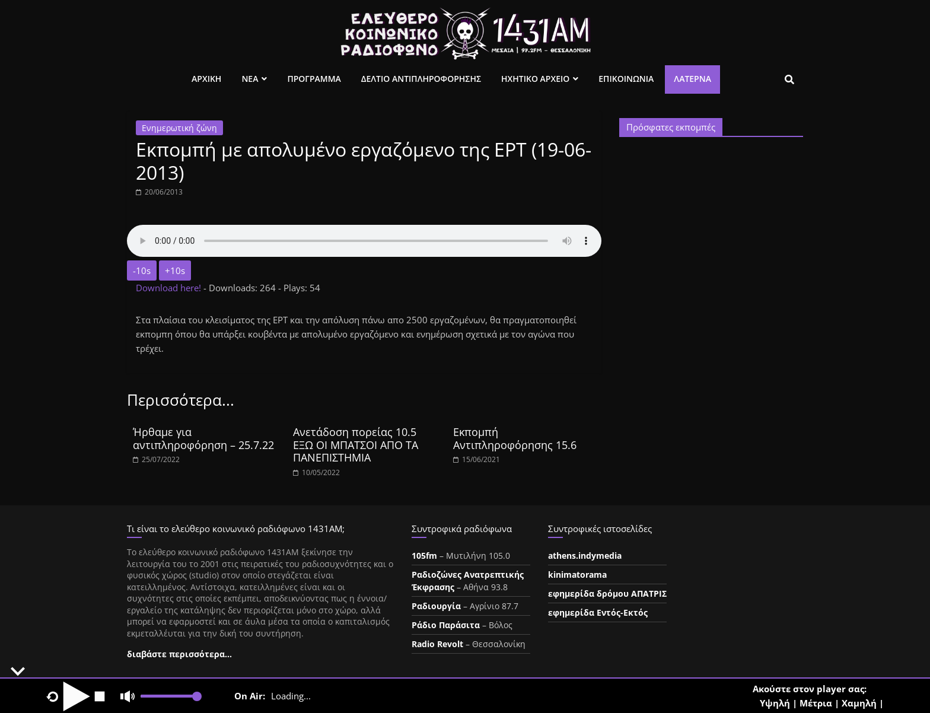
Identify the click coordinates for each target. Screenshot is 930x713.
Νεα (249, 78)
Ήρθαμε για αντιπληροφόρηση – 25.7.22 (203, 438)
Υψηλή (775, 703)
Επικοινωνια (626, 78)
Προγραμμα (313, 78)
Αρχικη (206, 78)
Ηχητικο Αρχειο (535, 78)
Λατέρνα (692, 78)
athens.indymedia (585, 555)
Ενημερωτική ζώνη (179, 127)
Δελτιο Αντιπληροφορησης (421, 78)
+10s (175, 270)
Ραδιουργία (436, 606)
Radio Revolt (437, 644)
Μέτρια (816, 703)
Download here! (169, 288)
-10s (142, 270)
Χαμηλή (859, 703)
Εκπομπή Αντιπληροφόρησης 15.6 (515, 438)
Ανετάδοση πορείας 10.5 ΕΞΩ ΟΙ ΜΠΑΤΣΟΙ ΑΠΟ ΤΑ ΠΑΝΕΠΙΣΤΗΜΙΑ (355, 444)
